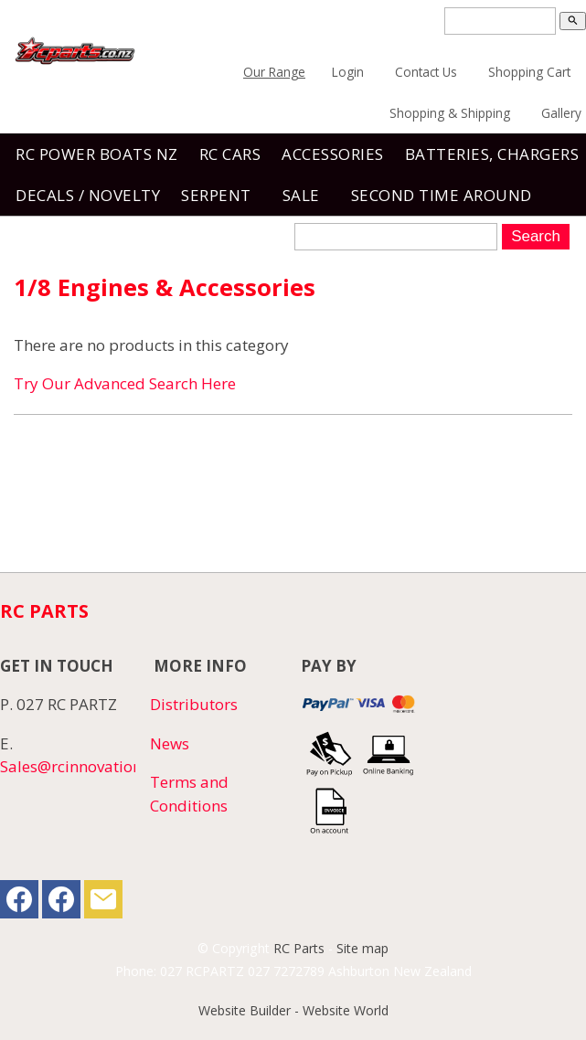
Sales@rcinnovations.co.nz (94, 766)
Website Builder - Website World (293, 1010)
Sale (301, 195)
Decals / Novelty (88, 195)
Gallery (561, 113)
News (169, 743)
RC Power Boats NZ (97, 153)
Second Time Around (441, 195)
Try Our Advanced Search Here (125, 383)
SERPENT (216, 195)
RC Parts (299, 948)
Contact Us (426, 71)
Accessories (333, 153)
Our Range (274, 71)
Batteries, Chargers (492, 153)
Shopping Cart (529, 71)
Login (348, 71)
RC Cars (230, 153)
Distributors (194, 704)
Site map (362, 948)
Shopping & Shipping (449, 113)
